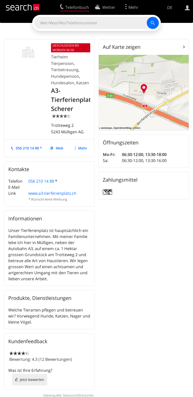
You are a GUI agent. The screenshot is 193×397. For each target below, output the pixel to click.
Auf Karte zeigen (121, 47)
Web (59, 148)
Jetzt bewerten (32, 379)
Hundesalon (62, 83)
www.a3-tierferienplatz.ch (52, 193)
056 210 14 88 (41, 181)
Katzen (82, 83)
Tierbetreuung (64, 69)
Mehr (82, 148)
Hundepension (65, 76)
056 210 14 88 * (29, 148)
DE (169, 7)
